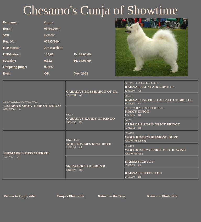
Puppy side (27, 196)
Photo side (76, 196)
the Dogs (119, 196)
